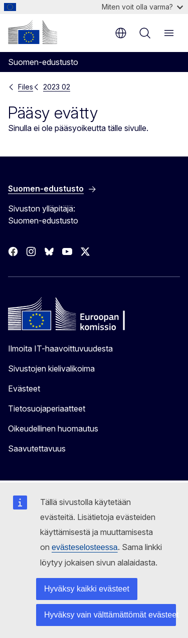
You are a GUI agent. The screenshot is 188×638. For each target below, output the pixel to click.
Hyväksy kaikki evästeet (86, 588)
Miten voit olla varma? (142, 6)
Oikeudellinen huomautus (53, 429)
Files (25, 86)
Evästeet (24, 389)
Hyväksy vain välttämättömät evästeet (110, 614)
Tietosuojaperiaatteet (46, 409)
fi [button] (121, 33)
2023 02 (56, 86)
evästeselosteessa (85, 547)
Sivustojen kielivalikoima (51, 369)
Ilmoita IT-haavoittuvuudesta (60, 349)
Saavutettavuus (37, 449)
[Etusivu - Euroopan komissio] (32, 32)
